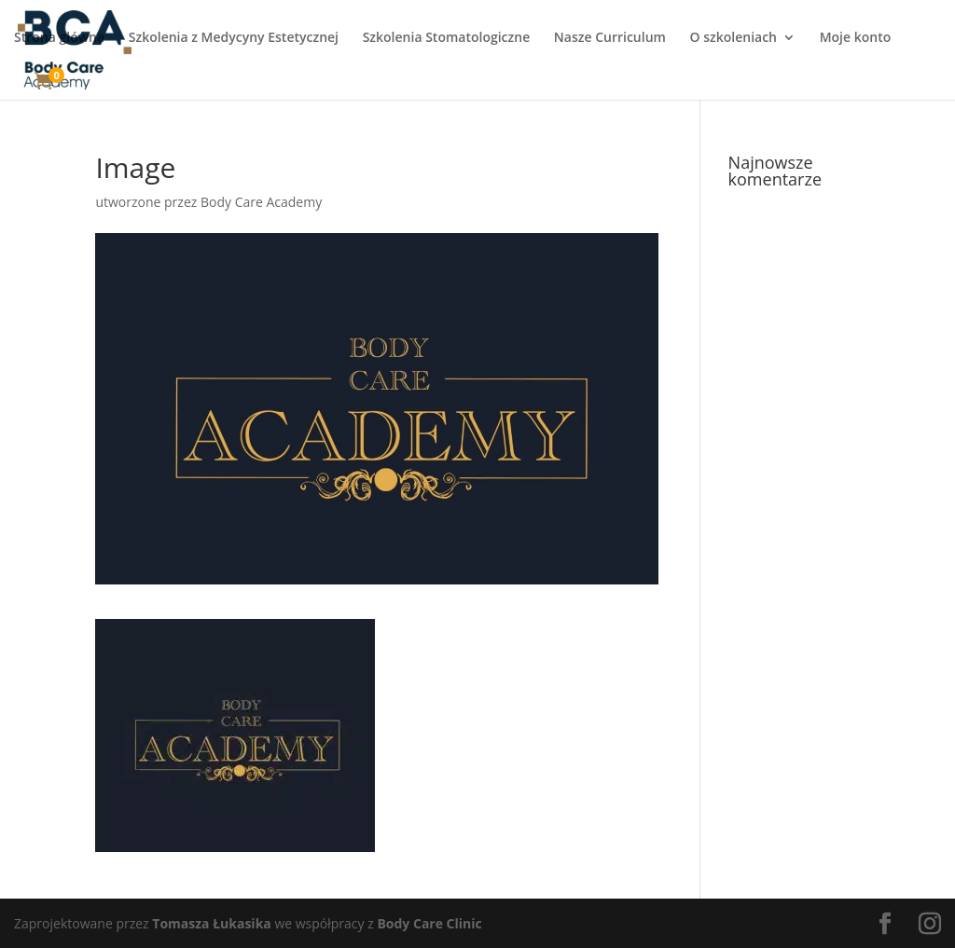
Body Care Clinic (429, 923)
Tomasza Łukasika (211, 923)
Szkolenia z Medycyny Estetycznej (234, 38)
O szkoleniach (733, 38)
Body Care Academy (261, 202)
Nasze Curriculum (610, 38)
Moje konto (856, 38)
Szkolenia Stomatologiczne (447, 38)
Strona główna (59, 38)
